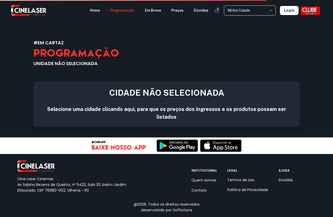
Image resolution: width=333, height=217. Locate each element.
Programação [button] (122, 10)
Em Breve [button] (153, 10)
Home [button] (95, 10)
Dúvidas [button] (201, 10)
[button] (216, 10)
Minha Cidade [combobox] (239, 10)
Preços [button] (177, 10)
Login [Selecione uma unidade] (289, 10)
